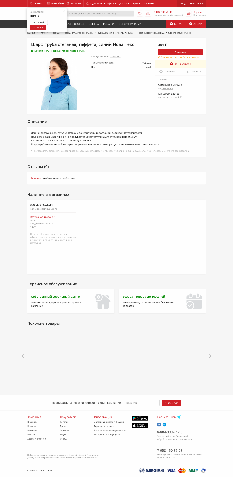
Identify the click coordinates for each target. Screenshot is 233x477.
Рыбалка (108, 24)
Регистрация (196, 3)
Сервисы (136, 3)
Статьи (63, 438)
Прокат (63, 426)
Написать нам (166, 417)
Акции (195, 24)
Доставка (124, 3)
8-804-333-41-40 (41, 205)
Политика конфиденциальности (110, 430)
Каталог (64, 421)
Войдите (36, 178)
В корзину (180, 52)
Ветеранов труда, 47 (42, 217)
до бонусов (180, 64)
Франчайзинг (55, 3)
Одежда (94, 24)
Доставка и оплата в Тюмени (109, 421)
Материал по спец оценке (107, 434)
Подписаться (171, 402)
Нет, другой (39, 22)
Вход (182, 3)
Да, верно (38, 27)
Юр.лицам (74, 3)
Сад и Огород (75, 24)
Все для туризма (130, 24)
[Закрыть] (64, 10)
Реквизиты (32, 434)
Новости (31, 426)
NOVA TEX (115, 56)
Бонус (176, 24)
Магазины (149, 3)
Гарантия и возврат (104, 426)
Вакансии (32, 430)
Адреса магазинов (36, 438)
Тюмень (36, 3)
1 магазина (167, 88)
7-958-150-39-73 (170, 450)
